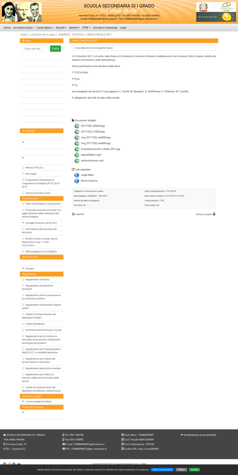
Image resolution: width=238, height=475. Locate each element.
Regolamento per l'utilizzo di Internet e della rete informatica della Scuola (40, 378)
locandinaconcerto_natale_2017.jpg (100, 149)
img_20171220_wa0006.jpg (95, 143)
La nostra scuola (22, 27)
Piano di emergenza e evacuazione (41, 203)
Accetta (194, 469)
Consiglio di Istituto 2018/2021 (39, 223)
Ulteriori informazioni (162, 469)
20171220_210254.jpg (93, 131)
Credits (143, 464)
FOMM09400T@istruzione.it (89, 444)
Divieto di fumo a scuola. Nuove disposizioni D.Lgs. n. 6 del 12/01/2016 (40, 242)
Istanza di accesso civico (36, 193)
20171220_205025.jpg (93, 125)
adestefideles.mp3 (91, 154)
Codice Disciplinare (33, 324)
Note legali (29, 174)
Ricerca (26, 40)
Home (7, 27)
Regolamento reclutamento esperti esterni (41, 306)
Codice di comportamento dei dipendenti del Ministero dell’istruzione (41, 389)
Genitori (73, 27)
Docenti (60, 27)
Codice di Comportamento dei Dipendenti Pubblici (39, 316)
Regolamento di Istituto (35, 279)
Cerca (55, 48)
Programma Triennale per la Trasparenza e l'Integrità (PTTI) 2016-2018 (41, 183)
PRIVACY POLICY (32, 167)
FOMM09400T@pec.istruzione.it (89, 448)
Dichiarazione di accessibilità (200, 434)
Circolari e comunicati (105, 27)
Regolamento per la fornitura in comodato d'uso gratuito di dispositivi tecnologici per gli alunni (41, 339)
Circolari (28, 268)
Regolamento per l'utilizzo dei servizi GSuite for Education (38, 360)
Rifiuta (181, 469)
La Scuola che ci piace (42, 34)
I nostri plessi (43, 27)
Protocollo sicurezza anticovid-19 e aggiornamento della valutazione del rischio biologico (41, 213)
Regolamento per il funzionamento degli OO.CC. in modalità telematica (41, 351)
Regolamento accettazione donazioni (37, 287)
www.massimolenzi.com (127, 464)
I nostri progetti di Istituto (36, 401)
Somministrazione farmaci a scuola (41, 330)
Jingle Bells (87, 174)
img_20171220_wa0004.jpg (95, 137)
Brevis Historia (89, 180)
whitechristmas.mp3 (92, 160)
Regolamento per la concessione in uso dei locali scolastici (41, 297)
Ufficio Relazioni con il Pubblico (39, 251)
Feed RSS (80, 214)
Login (123, 27)
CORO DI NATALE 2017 (98, 34)
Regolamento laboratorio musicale (41, 368)
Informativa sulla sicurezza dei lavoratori (39, 231)
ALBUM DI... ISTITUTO (71, 34)
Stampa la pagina (204, 214)
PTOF (85, 27)
